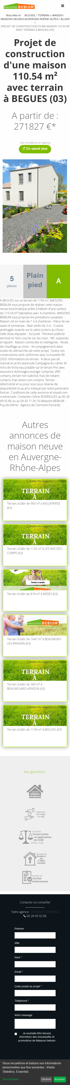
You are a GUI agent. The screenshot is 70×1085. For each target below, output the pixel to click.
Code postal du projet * (28, 986)
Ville (17, 943)
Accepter (60, 1079)
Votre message (23, 1015)
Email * (19, 972)
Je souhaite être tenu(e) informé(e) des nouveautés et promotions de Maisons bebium (36, 1037)
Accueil (30, 15)
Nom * (18, 957)
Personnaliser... (12, 1079)
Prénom (19, 929)
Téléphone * (22, 1001)
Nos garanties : (35, 771)
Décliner (46, 1079)
